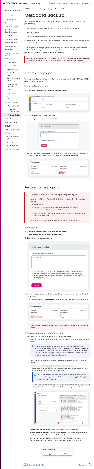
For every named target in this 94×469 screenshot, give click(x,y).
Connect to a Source (11, 26)
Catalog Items (9, 23)
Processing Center (11, 122)
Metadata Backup (14, 115)
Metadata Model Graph (12, 74)
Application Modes (14, 106)
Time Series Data (10, 46)
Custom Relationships (11, 98)
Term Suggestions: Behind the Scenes (11, 31)
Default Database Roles (41, 215)
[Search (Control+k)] (52, 3)
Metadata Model (10, 66)
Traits (8, 90)
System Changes (12, 102)
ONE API (8, 126)
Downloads (86, 3)
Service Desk (75, 3)
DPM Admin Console (12, 129)
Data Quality (9, 35)
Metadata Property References (13, 85)
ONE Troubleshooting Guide (12, 138)
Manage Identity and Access (11, 54)
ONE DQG (27, 9)
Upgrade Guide (10, 142)
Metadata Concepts (13, 69)
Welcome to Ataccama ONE (12, 11)
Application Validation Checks (14, 110)
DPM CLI (8, 133)
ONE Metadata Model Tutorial (13, 79)
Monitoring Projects (11, 39)
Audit (7, 59)
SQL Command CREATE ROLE (56, 210)
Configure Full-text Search (55, 333)
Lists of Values (11, 93)
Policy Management (11, 119)
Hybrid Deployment (11, 146)
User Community (63, 3)
